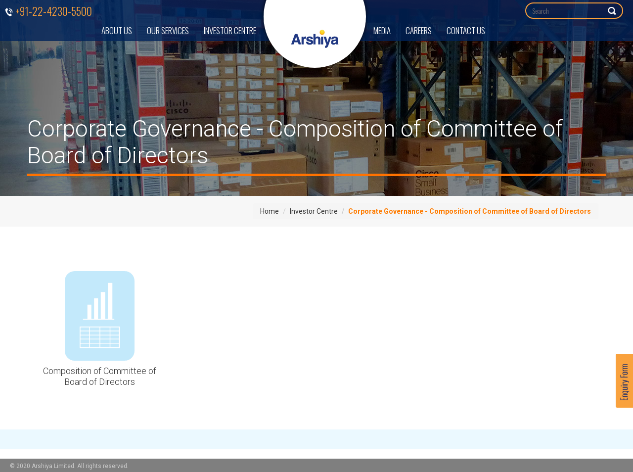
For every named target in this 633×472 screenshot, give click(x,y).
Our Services (168, 30)
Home (269, 211)
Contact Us (466, 30)
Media (382, 30)
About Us (116, 30)
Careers (419, 30)
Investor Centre (230, 30)
